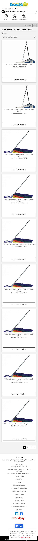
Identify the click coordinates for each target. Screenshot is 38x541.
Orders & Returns (19, 504)
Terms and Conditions (19, 507)
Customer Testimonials (19, 488)
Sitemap (19, 510)
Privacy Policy (19, 501)
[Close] (35, 531)
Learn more (25, 537)
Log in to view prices (19, 80)
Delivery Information (19, 491)
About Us (19, 479)
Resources (19, 497)
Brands (19, 482)
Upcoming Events (19, 485)
